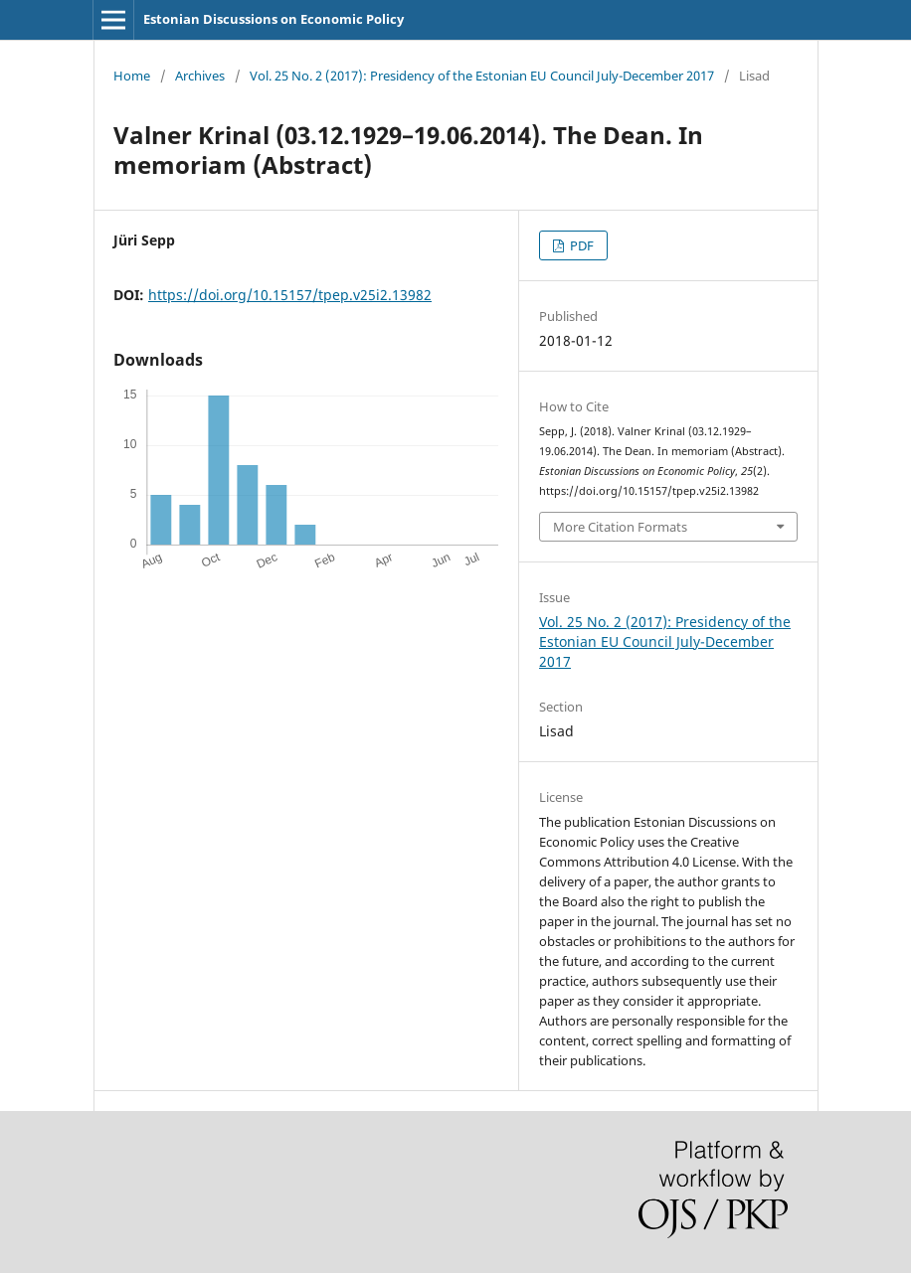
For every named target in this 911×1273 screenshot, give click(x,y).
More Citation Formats (620, 527)
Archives (200, 75)
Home (131, 75)
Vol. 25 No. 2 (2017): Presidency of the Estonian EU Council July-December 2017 (482, 75)
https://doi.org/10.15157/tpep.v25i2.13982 (290, 294)
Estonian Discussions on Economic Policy (273, 19)
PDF (580, 245)
